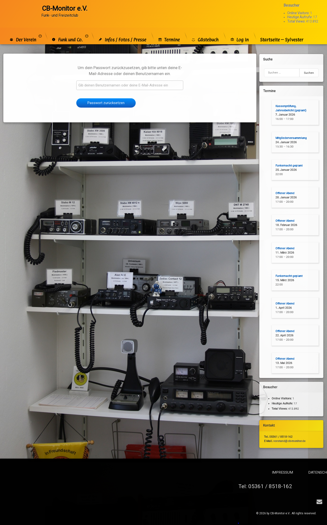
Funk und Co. (67, 34)
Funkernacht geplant (288, 165)
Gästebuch (204, 34)
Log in (239, 34)
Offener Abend (284, 193)
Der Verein (22, 34)
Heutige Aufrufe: (300, 11)
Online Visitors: (298, 7)
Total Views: (296, 15)
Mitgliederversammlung (291, 138)
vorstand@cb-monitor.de (289, 440)
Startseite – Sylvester (281, 34)
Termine (169, 34)
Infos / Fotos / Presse (122, 34)
